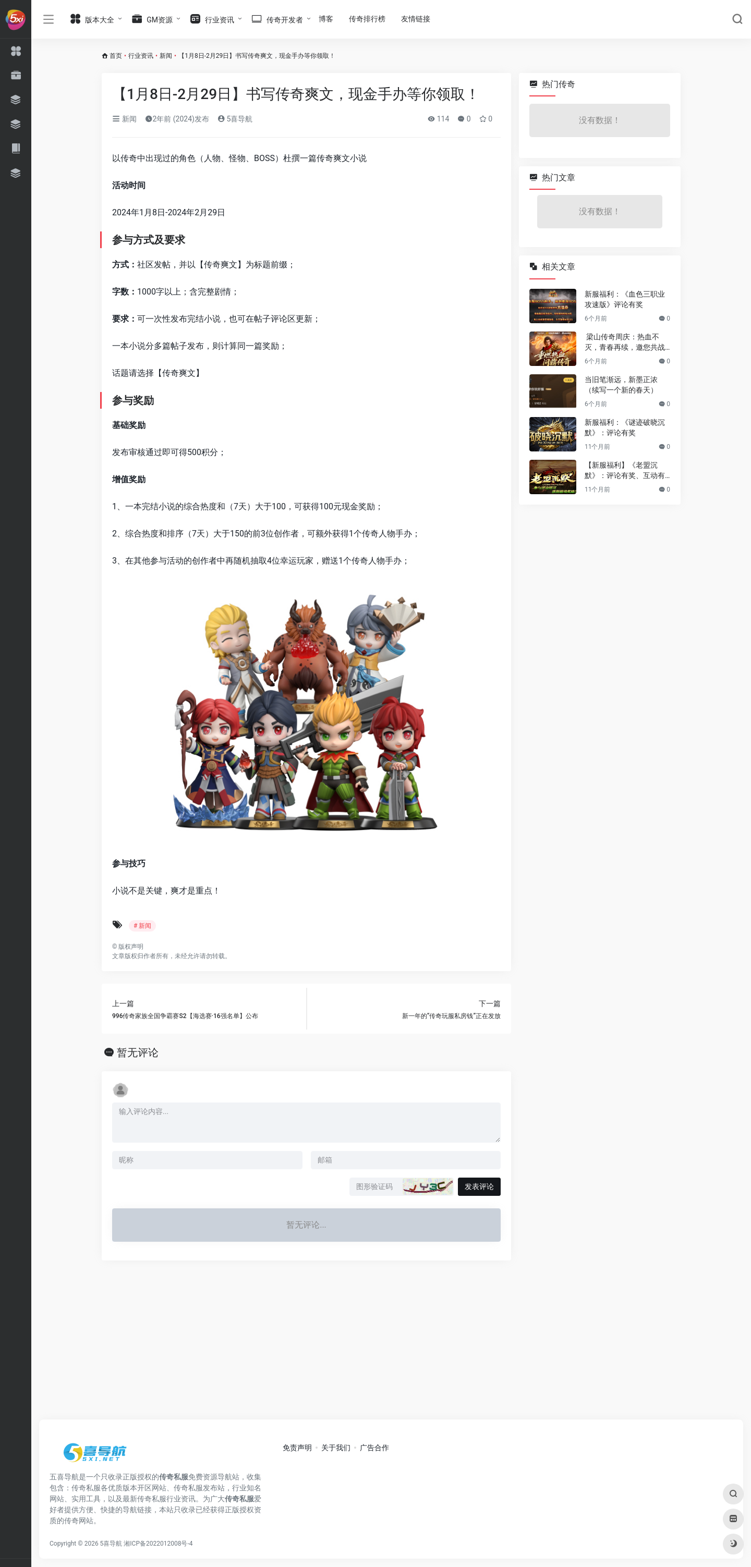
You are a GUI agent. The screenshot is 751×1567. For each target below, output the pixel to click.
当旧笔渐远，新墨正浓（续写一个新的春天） (621, 384)
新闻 (166, 55)
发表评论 (479, 1186)
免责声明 (297, 1447)
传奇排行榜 (367, 19)
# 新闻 (142, 925)
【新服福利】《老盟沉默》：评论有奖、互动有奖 (625, 471)
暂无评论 (138, 1052)
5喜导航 (234, 119)
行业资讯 (140, 55)
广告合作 (374, 1447)
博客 (326, 19)
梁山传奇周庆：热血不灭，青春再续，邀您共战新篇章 (625, 342)
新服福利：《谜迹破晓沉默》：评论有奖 (625, 427)
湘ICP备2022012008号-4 (158, 1543)
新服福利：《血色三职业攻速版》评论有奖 (625, 299)
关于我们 (335, 1447)
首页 (116, 55)
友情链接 (415, 19)
